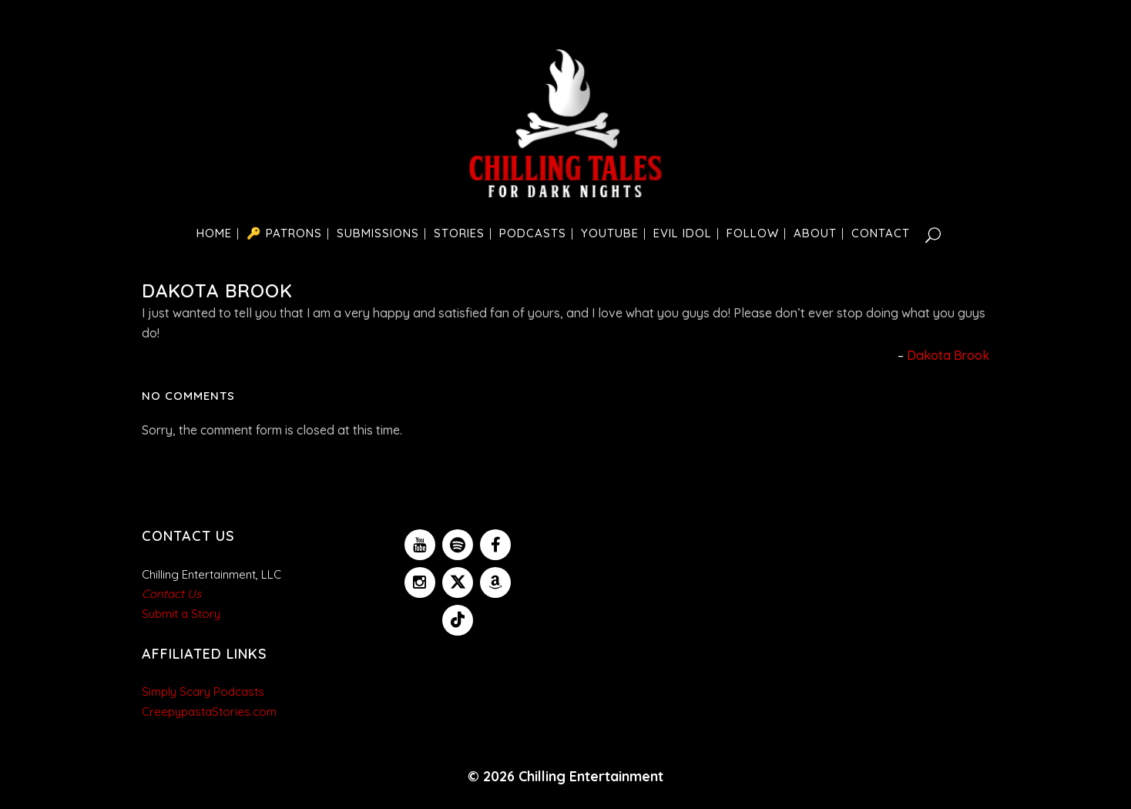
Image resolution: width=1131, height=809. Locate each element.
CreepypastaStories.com (209, 711)
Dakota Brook (948, 355)
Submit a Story (181, 613)
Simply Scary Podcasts (203, 691)
